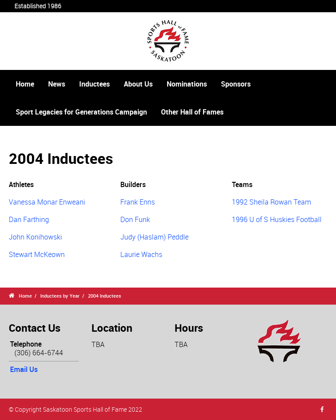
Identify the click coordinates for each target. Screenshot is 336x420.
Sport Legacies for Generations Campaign (81, 112)
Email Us (24, 369)
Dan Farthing (29, 219)
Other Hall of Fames (192, 112)
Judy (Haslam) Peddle (154, 237)
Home (25, 84)
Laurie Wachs (141, 254)
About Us (138, 84)
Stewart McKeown (37, 254)
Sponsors (236, 84)
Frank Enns (137, 202)
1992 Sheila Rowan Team (271, 202)
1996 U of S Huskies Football (277, 219)
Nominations (187, 84)
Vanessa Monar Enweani (47, 202)
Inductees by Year (60, 295)
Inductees (94, 84)
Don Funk (135, 219)
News (56, 84)
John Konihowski (35, 237)
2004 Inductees (104, 295)
